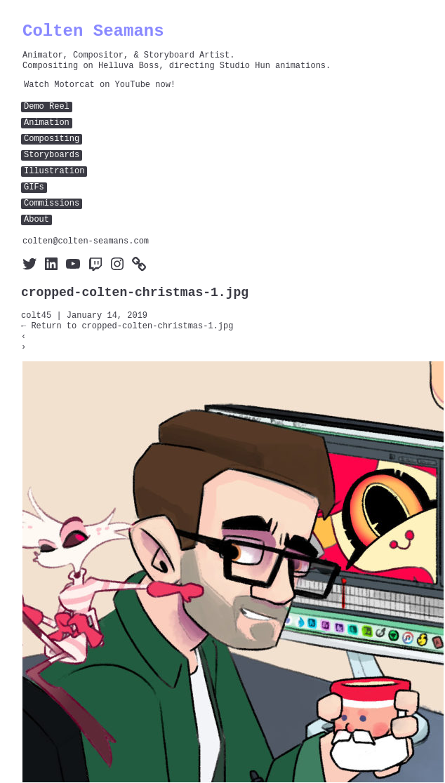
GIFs (34, 187)
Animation (46, 123)
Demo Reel (46, 107)
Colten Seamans (93, 31)
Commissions (51, 204)
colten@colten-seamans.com (85, 242)
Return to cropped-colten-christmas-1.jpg (127, 327)
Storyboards (51, 155)
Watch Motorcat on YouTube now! (99, 85)
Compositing (51, 139)
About (36, 220)
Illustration (54, 171)
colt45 (36, 316)
